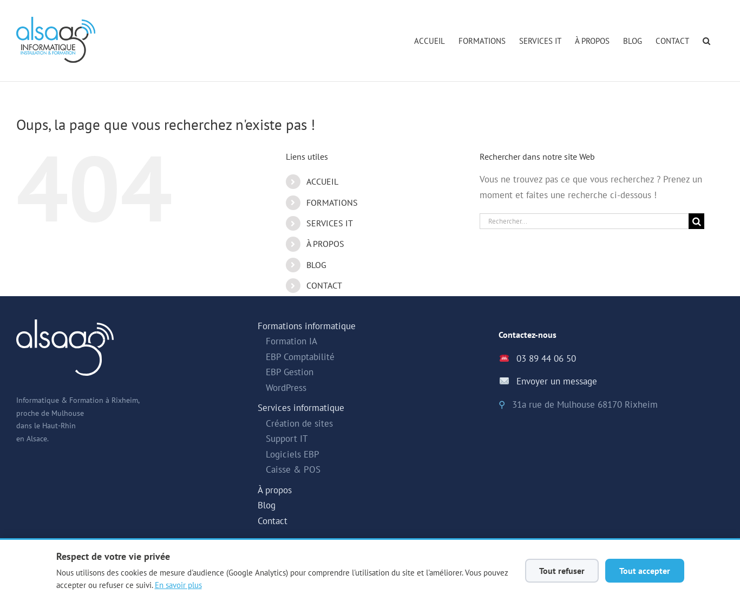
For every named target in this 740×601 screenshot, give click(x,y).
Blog (267, 505)
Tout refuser (562, 570)
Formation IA (291, 341)
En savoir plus (178, 584)
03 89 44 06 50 (546, 358)
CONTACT (324, 285)
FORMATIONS (332, 202)
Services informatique (301, 408)
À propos (275, 490)
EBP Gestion (289, 372)
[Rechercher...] (584, 221)
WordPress (286, 388)
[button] (706, 40)
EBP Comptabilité (300, 357)
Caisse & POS (293, 469)
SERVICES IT (329, 223)
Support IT (286, 439)
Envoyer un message (556, 381)
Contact (272, 521)
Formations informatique (307, 326)
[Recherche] (696, 221)
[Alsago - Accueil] (55, 40)
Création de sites (299, 423)
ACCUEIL (322, 181)
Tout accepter (644, 570)
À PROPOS (325, 243)
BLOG (316, 264)
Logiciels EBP (292, 454)
